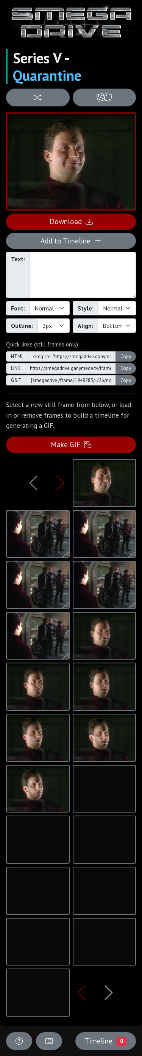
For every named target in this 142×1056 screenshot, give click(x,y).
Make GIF (71, 444)
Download (71, 221)
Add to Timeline (71, 240)
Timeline (105, 1041)
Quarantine (47, 75)
